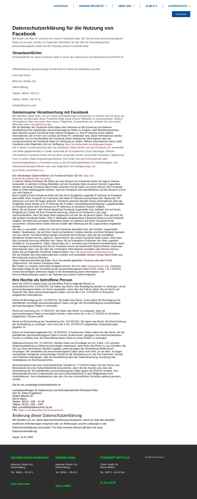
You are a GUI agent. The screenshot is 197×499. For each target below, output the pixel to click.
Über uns (126, 6)
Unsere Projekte (93, 6)
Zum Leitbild (63, 485)
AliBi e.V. (151, 6)
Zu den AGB (107, 482)
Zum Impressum (20, 483)
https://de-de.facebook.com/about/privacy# (91, 252)
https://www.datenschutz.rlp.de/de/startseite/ (41, 410)
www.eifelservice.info (40, 124)
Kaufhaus (61, 6)
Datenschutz (179, 6)
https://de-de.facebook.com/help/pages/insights (88, 144)
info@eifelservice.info (98, 266)
